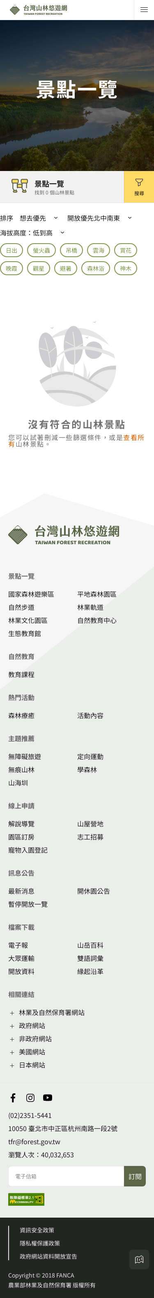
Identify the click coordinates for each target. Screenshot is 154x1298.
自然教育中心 (97, 620)
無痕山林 (21, 769)
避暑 (65, 268)
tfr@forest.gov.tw (34, 1141)
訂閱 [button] (135, 1176)
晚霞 (11, 268)
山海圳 (18, 782)
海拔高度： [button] (33, 232)
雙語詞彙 (90, 958)
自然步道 (21, 607)
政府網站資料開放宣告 (48, 1256)
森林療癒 (21, 715)
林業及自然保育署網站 (52, 1012)
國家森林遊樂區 (31, 594)
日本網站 (32, 1065)
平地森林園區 (97, 594)
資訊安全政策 (37, 1230)
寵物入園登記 (28, 850)
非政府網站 (35, 1038)
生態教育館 (24, 633)
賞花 (125, 250)
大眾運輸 (21, 958)
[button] (139, 187)
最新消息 (21, 891)
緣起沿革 (90, 971)
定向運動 (90, 756)
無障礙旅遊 (24, 756)
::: (2, 488)
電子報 (18, 945)
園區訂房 (21, 837)
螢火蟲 (41, 250)
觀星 (38, 268)
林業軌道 (90, 607)
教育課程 (21, 674)
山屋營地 (90, 823)
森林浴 (95, 268)
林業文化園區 (28, 620)
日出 (11, 250)
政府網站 (32, 1025)
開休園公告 (93, 891)
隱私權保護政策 (40, 1243)
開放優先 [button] (80, 218)
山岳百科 (90, 945)
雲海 (98, 250)
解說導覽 (21, 823)
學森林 (87, 769)
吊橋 (71, 250)
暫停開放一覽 (28, 904)
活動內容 (90, 715)
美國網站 (32, 1051)
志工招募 (90, 837)
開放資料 (21, 971)
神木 (125, 268)
